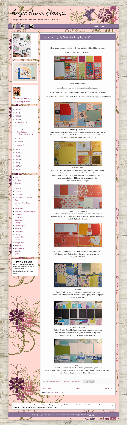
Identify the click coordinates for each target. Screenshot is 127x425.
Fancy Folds (19, 208)
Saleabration (19, 231)
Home (78, 388)
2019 (17, 159)
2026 (17, 109)
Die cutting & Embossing (23, 197)
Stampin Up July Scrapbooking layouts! (66, 37)
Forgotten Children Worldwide (25, 211)
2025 (17, 113)
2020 (17, 156)
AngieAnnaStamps (22, 98)
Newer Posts (47, 388)
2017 (17, 166)
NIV (22, 269)
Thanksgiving (19, 248)
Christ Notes (25, 271)
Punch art (18, 228)
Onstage (17, 223)
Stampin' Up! (19, 243)
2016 (17, 169)
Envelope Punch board (22, 203)
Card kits (18, 186)
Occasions (18, 220)
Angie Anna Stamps (39, 12)
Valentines (18, 251)
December (21, 122)
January (20, 145)
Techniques (19, 245)
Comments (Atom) (57, 392)
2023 (17, 119)
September (21, 126)
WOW (17, 254)
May (19, 138)
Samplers (18, 234)
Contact (114, 26)
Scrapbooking (19, 237)
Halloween (18, 214)
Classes (104, 26)
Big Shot (18, 180)
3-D (16, 177)
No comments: (75, 381)
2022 (17, 149)
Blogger (91, 415)
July (19, 129)
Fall (16, 206)
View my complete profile (22, 102)
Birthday (18, 183)
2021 (17, 153)
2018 (17, 163)
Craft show (18, 194)
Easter (17, 200)
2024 (17, 116)
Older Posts (109, 388)
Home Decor (19, 217)
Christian (18, 189)
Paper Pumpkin (20, 226)
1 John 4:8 (16, 269)
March (19, 142)
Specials (18, 240)
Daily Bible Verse (25, 262)
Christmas (18, 192)
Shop (95, 26)
